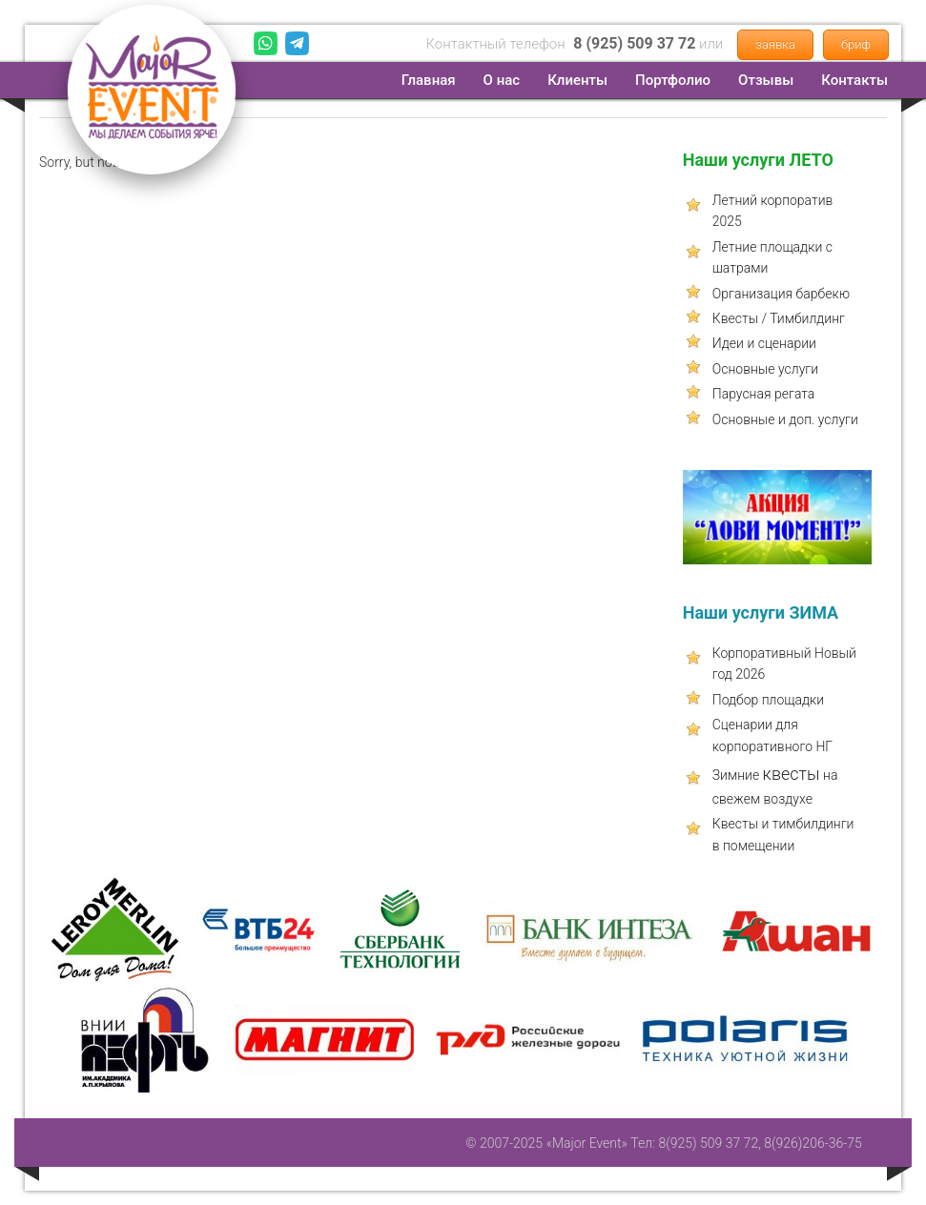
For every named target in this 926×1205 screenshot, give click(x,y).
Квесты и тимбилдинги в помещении (783, 834)
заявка (775, 44)
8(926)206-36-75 (812, 1143)
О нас (502, 80)
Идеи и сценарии (764, 343)
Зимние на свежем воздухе (775, 785)
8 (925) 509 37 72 (634, 43)
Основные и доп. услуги (785, 419)
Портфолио (672, 80)
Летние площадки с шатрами (772, 257)
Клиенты (577, 80)
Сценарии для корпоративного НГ (772, 735)
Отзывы (765, 80)
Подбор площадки (768, 699)
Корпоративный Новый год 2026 (784, 663)
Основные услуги (765, 369)
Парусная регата (763, 393)
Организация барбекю (781, 293)
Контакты (854, 80)
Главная (428, 80)
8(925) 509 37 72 (708, 1143)
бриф (856, 44)
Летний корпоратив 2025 (772, 211)
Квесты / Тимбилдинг (778, 318)
